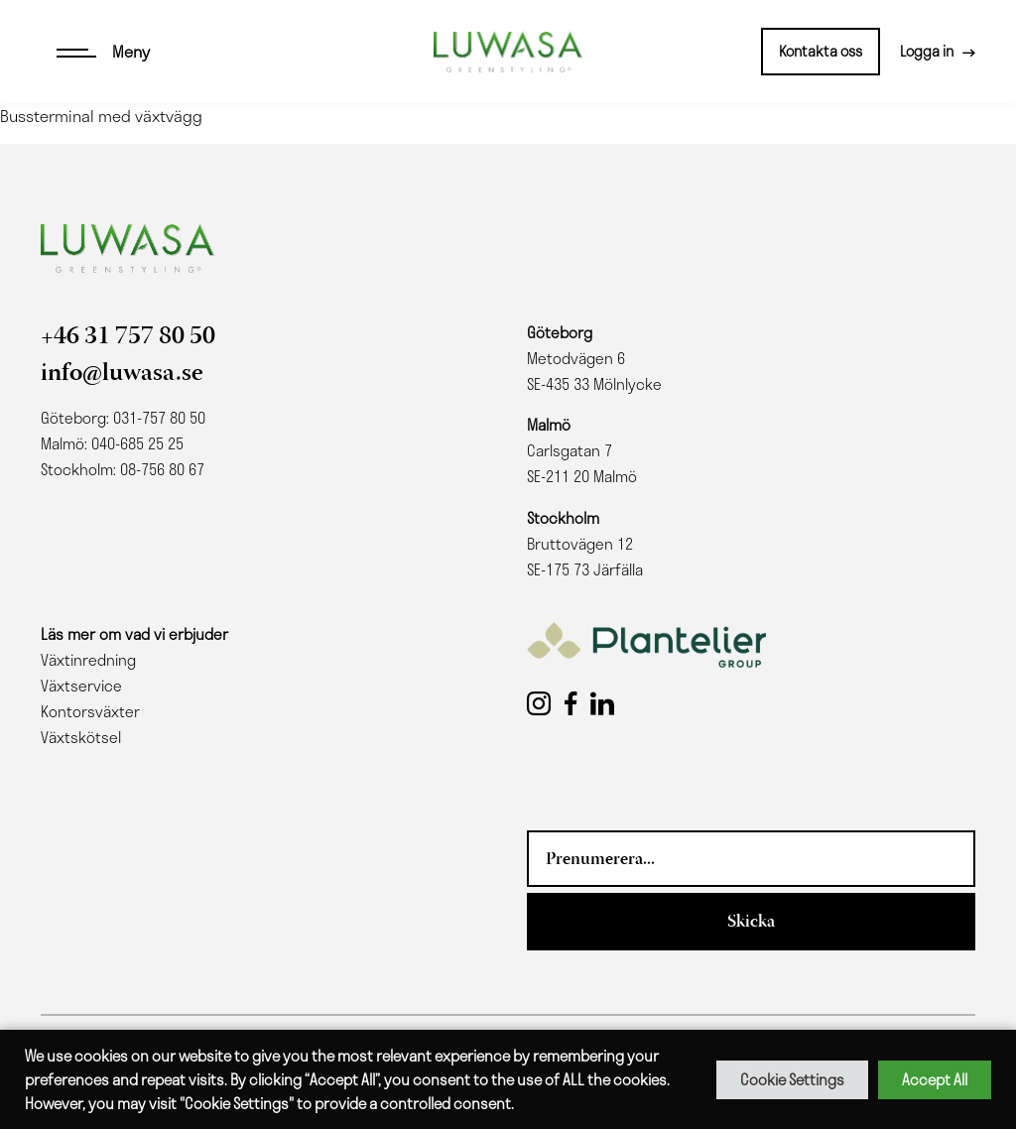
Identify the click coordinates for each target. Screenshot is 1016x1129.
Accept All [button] (934, 1079)
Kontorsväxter (90, 711)
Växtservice (81, 685)
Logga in (926, 51)
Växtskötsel (81, 737)
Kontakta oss (820, 51)
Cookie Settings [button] (792, 1079)
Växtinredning (88, 660)
